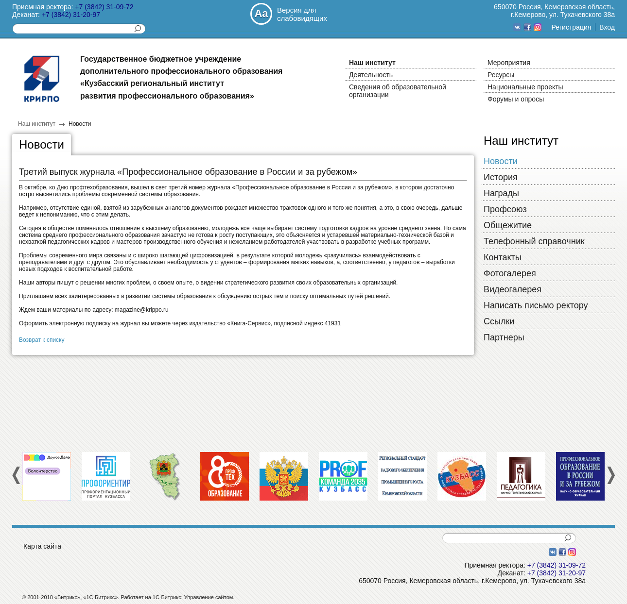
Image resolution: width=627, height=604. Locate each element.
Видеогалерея (512, 289)
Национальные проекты (525, 87)
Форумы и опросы (516, 99)
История (501, 177)
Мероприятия (509, 63)
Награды (501, 193)
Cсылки (499, 321)
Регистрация (571, 27)
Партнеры (504, 337)
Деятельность (371, 75)
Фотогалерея (510, 273)
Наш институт (372, 63)
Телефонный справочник (534, 241)
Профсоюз (505, 209)
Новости (80, 123)
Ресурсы (501, 75)
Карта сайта (42, 546)
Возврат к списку (42, 339)
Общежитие (508, 225)
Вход (607, 27)
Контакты (503, 257)
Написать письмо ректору (536, 305)
